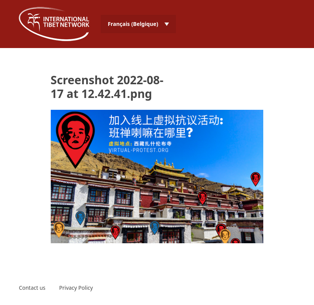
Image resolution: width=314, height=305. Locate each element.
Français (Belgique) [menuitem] (133, 23)
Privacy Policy (76, 287)
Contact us (32, 287)
